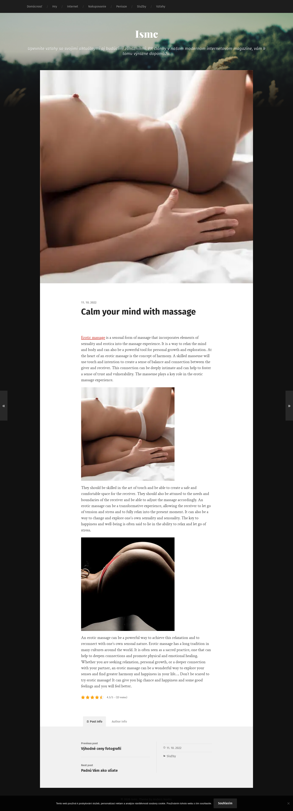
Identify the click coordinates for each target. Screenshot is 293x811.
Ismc (146, 33)
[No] (288, 803)
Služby (141, 6)
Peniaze (121, 6)
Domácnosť (34, 6)
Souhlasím (225, 803)
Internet (72, 6)
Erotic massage (93, 337)
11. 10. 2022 (174, 748)
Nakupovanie (97, 6)
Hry (54, 6)
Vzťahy (160, 6)
